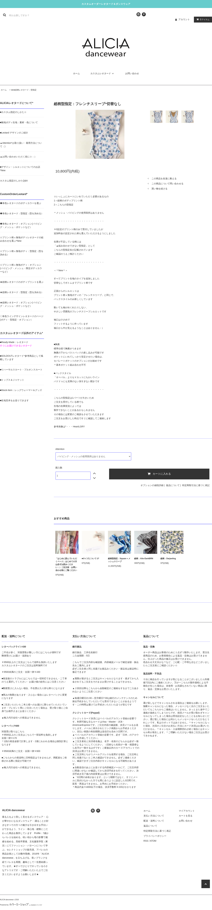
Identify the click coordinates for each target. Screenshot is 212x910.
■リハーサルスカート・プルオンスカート (21, 369)
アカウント (184, 19)
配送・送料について (154, 820)
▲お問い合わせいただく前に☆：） (18, 156)
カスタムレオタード (102, 73)
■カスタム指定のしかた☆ (13, 112)
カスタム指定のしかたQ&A (14, 180)
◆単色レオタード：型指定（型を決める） (21, 213)
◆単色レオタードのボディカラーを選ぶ (20, 203)
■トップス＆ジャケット (12, 380)
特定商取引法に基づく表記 (196, 485)
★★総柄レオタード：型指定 (24, 90)
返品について (173, 485)
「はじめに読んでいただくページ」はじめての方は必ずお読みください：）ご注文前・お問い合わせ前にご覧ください (66, 564)
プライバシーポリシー (155, 836)
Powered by (21, 905)
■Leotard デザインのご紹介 (14, 132)
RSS (146, 841)
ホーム (76, 73)
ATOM (153, 841)
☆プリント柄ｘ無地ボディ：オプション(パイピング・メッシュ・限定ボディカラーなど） (21, 268)
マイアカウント (187, 810)
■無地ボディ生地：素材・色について (19, 122)
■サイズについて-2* (90, 558)
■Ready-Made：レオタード (14, 342)
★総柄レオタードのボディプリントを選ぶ (21, 282)
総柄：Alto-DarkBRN (143, 558)
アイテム (202, 19)
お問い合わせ (132, 73)
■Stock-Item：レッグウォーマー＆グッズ (21, 390)
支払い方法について (154, 815)
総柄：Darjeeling (168, 558)
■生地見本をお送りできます (14, 400)
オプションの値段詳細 (152, 485)
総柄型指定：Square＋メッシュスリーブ (119, 560)
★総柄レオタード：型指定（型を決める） (21, 292)
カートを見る (185, 815)
